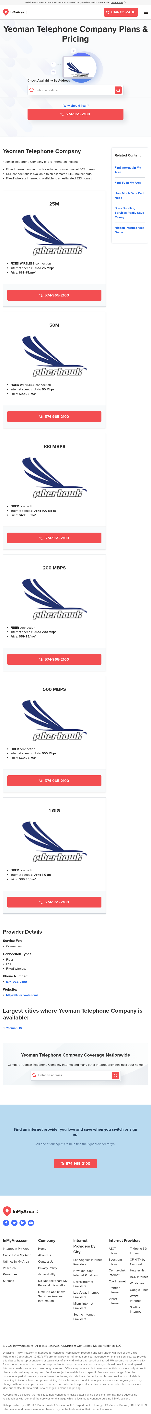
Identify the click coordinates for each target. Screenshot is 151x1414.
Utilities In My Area (16, 1262)
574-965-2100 (77, 114)
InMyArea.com (23, 1346)
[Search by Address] (118, 90)
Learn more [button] (117, 2)
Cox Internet (117, 1281)
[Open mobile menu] (146, 12)
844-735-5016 (122, 12)
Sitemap (8, 1281)
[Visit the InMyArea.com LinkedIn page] (22, 1223)
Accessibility (46, 1274)
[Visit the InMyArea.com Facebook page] (6, 1223)
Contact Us (45, 1262)
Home (42, 1249)
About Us (44, 1255)
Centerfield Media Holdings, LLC (99, 1346)
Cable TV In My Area (17, 1255)
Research (9, 1268)
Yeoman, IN (14, 1028)
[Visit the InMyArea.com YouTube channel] (31, 1223)
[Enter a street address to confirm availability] (74, 90)
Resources (10, 1274)
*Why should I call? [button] (75, 106)
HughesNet (137, 1270)
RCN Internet (139, 1277)
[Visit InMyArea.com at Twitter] (14, 1223)
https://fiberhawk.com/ (22, 995)
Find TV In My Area (128, 183)
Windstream (138, 1283)
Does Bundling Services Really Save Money (129, 212)
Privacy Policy (47, 1268)
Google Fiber (139, 1290)
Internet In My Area (16, 1249)
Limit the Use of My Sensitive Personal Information (51, 1296)
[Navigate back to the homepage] (15, 12)
